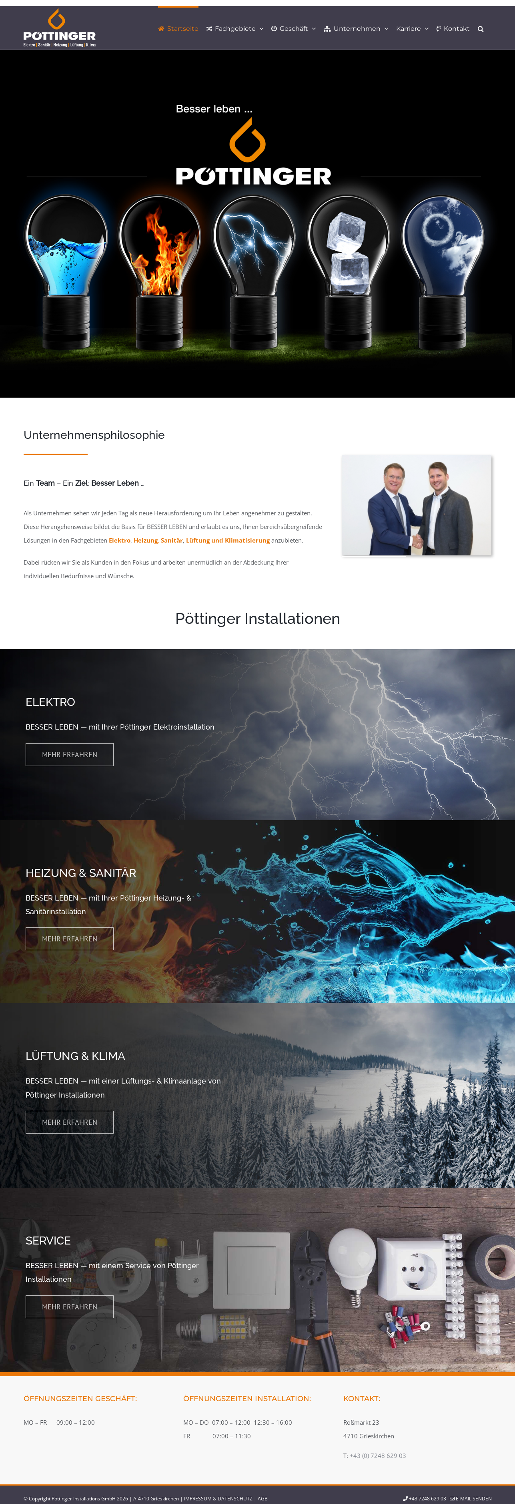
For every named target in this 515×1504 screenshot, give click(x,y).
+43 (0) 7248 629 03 (378, 1456)
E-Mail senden (471, 1498)
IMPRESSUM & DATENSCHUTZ (218, 1498)
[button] (481, 28)
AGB (263, 1498)
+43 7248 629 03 (427, 1498)
